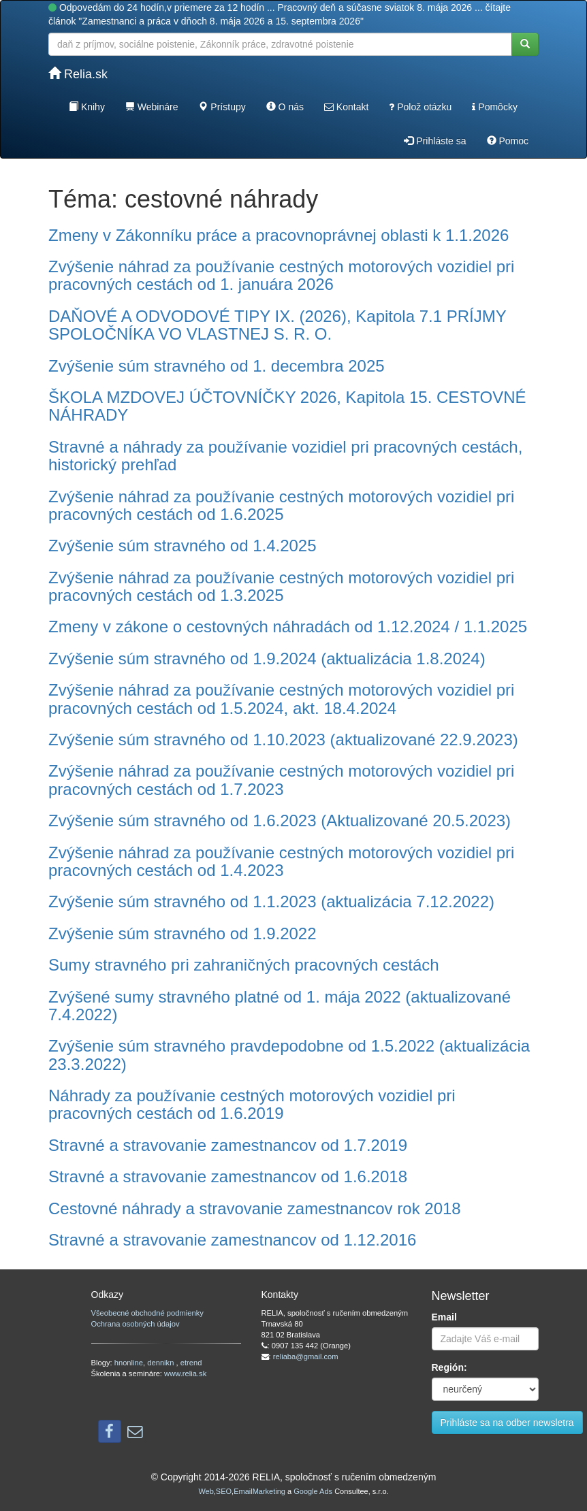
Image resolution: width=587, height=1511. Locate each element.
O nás (285, 106)
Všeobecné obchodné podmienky (147, 1313)
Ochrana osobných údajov (135, 1324)
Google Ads (313, 1491)
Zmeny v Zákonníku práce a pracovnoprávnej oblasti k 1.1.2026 (278, 235)
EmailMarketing (259, 1491)
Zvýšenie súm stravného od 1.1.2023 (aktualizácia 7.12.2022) (271, 901)
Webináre (151, 106)
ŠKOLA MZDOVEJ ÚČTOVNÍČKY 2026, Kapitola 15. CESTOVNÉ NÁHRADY (287, 406)
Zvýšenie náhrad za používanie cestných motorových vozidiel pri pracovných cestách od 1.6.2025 (281, 505)
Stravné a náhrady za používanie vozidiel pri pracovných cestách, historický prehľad (285, 456)
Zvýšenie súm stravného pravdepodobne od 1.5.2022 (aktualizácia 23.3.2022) (289, 1055)
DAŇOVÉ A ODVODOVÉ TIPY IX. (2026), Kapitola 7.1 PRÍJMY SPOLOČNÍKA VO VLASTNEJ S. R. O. (277, 325)
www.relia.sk (185, 1373)
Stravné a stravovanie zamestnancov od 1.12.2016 (232, 1240)
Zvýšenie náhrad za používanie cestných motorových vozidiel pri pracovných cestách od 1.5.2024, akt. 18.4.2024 (281, 699)
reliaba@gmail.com (305, 1356)
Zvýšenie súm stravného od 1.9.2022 (182, 933)
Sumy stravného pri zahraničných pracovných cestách (243, 965)
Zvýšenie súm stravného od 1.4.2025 (182, 545)
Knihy (87, 106)
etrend (191, 1363)
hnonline (128, 1363)
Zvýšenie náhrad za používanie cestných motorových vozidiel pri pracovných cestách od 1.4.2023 (281, 861)
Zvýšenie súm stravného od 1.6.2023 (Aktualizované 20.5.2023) (279, 820)
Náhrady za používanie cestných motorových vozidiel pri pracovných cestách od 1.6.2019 (252, 1104)
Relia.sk (78, 74)
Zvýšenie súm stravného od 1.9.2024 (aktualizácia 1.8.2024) (267, 658)
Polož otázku (420, 106)
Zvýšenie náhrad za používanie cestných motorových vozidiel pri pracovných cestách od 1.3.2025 (281, 586)
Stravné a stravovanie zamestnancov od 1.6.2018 (227, 1176)
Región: (449, 1367)
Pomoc (507, 140)
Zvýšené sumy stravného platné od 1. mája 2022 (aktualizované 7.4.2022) (279, 1006)
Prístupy (221, 106)
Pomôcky (494, 106)
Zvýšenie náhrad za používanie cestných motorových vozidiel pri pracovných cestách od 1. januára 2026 (281, 275)
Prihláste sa (435, 140)
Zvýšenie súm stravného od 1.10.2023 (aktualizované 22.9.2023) (283, 739)
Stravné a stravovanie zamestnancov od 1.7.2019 (227, 1145)
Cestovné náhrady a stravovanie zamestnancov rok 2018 (254, 1208)
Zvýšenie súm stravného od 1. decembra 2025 (216, 366)
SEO (224, 1491)
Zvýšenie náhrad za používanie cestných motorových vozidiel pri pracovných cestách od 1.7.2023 (281, 780)
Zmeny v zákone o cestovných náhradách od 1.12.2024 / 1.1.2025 (287, 626)
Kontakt (346, 106)
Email (444, 1317)
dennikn (161, 1363)
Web (205, 1491)
